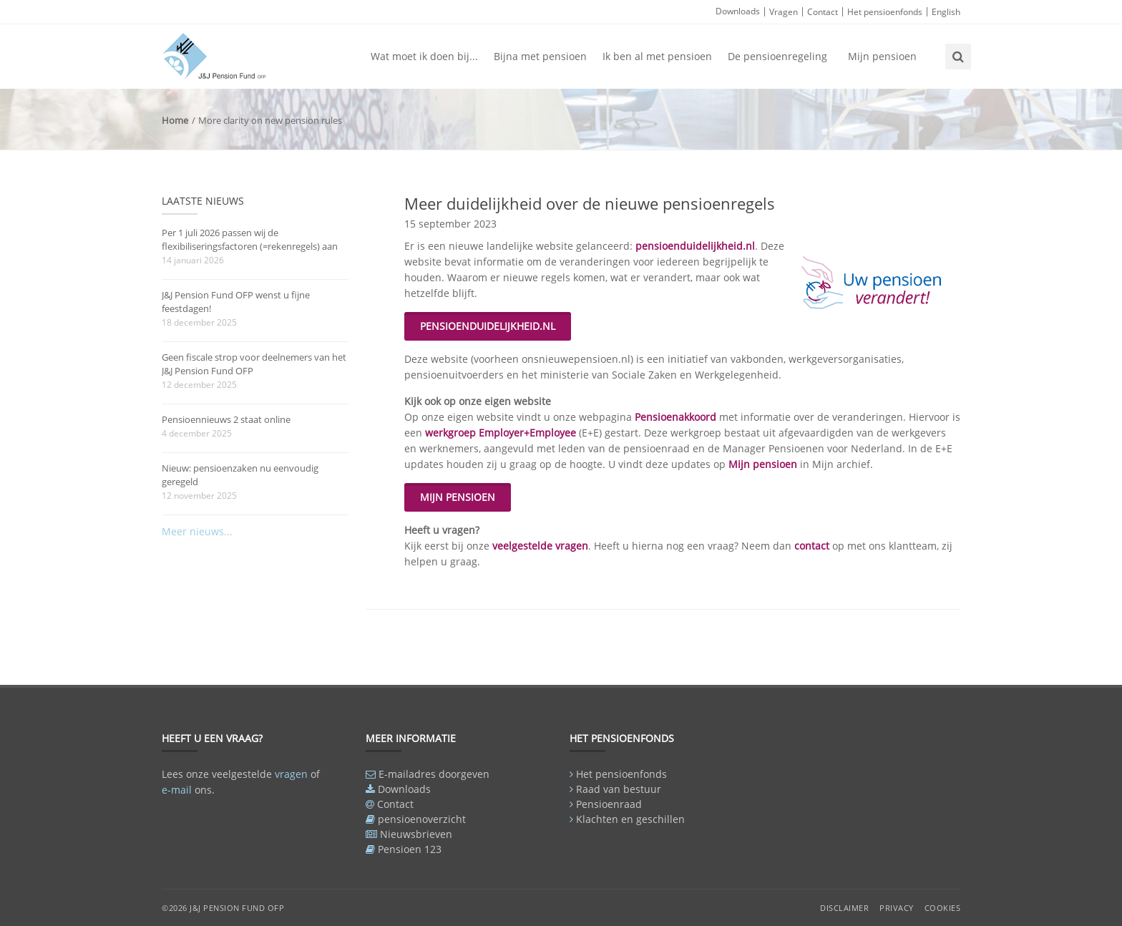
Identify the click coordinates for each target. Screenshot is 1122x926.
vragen (291, 774)
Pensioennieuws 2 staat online (226, 419)
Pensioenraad (609, 804)
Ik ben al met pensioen (657, 56)
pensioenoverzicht (422, 819)
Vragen (783, 12)
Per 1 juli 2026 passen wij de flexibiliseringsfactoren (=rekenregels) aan (250, 239)
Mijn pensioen (882, 56)
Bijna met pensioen (540, 56)
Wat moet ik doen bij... (424, 56)
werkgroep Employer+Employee (499, 432)
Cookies (943, 907)
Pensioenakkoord (677, 417)
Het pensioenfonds (884, 12)
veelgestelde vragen (540, 545)
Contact (822, 12)
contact (813, 545)
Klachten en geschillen (630, 819)
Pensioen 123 (410, 849)
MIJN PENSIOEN (457, 497)
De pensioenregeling (777, 56)
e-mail (177, 789)
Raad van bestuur (618, 789)
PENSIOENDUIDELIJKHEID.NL (487, 326)
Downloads (738, 11)
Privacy (896, 907)
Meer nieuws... (197, 531)
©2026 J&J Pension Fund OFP (223, 907)
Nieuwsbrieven (416, 834)
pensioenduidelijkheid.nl (695, 246)
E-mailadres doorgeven (434, 774)
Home (175, 120)
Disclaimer (844, 907)
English (946, 12)
